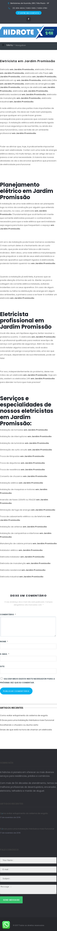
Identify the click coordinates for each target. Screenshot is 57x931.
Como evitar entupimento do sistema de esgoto (24, 715)
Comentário (8, 614)
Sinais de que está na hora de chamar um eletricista (26, 729)
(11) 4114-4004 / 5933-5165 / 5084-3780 (29, 8)
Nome (4, 641)
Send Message (11, 900)
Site (2, 666)
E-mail (4, 654)
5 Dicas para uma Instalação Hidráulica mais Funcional (27, 720)
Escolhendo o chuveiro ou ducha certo (19, 724)
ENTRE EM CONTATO (28, 13)
